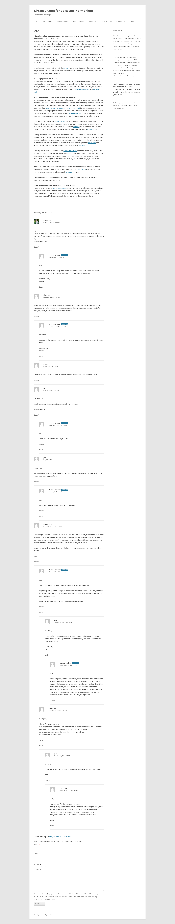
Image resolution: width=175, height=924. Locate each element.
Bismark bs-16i (59, 121)
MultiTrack (92, 143)
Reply (36, 247)
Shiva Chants (106, 21)
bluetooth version (75, 113)
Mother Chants (78, 21)
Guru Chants (47, 21)
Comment (37, 869)
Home (36, 21)
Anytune (66, 68)
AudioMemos (70, 172)
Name (37, 845)
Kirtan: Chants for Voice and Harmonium (63, 11)
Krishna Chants (62, 21)
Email (36, 853)
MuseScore (81, 169)
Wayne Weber (55, 836)
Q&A (132, 21)
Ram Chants (93, 21)
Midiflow (76, 127)
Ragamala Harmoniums (81, 89)
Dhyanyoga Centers (60, 188)
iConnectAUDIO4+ (70, 151)
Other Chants (121, 21)
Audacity (82, 145)
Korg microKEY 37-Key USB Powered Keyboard (63, 108)
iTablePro (90, 129)
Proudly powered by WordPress (44, 915)
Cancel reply (67, 837)
